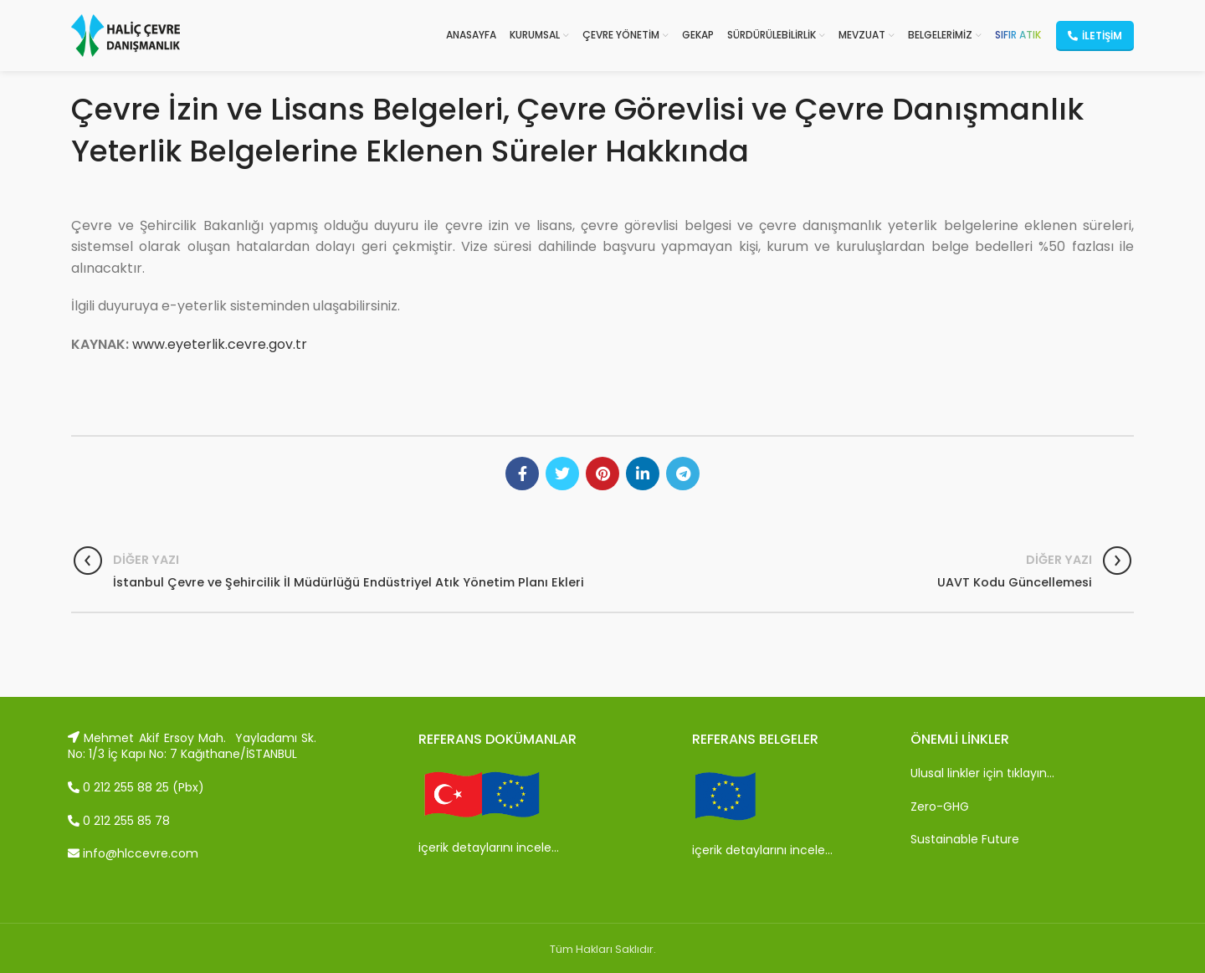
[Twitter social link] (562, 473)
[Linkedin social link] (642, 473)
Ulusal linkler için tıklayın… (982, 773)
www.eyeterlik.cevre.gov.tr (219, 344)
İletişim (1095, 35)
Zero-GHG (939, 806)
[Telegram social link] (683, 473)
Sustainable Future (964, 839)
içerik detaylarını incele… (488, 847)
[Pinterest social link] (602, 473)
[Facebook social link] (522, 473)
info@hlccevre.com (133, 853)
